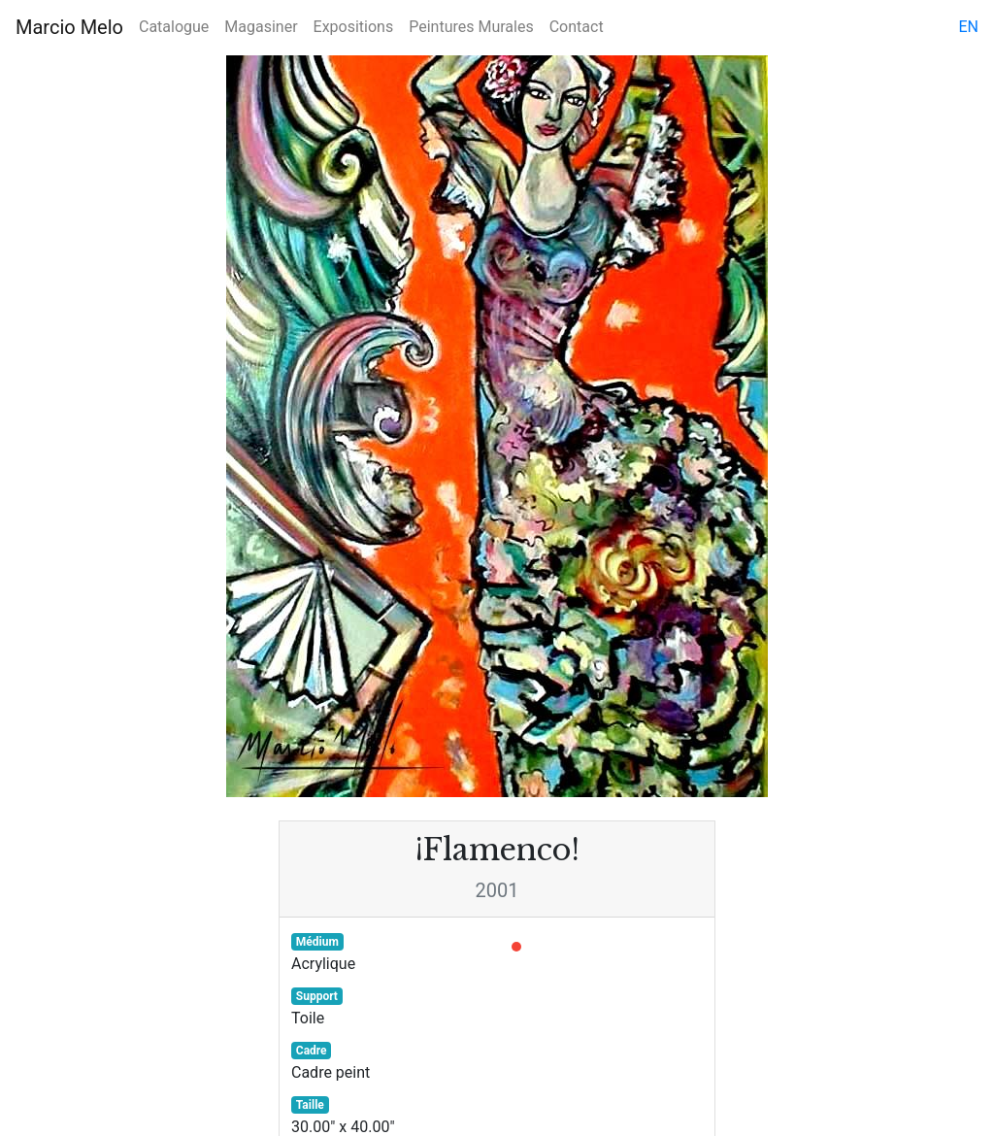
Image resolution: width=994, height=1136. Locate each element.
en (968, 26)
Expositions (354, 26)
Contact (576, 26)
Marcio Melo (69, 27)
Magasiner (260, 26)
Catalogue (174, 26)
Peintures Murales (471, 26)
